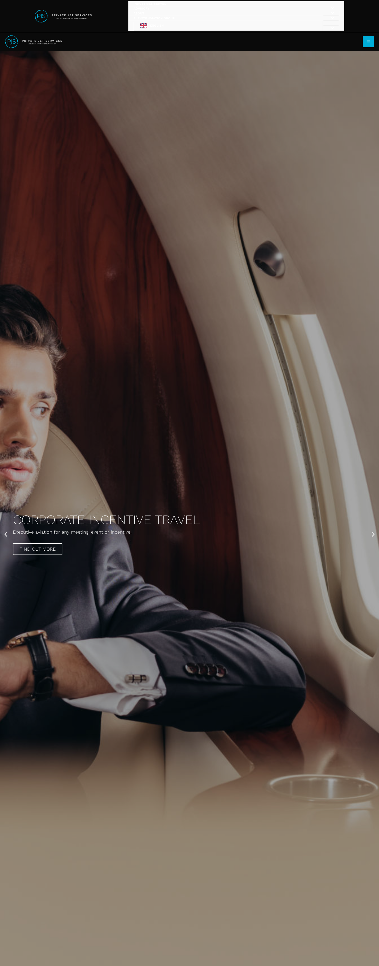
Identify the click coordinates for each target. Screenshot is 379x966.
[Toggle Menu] (331, 28)
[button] (6, 534)
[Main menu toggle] (368, 41)
